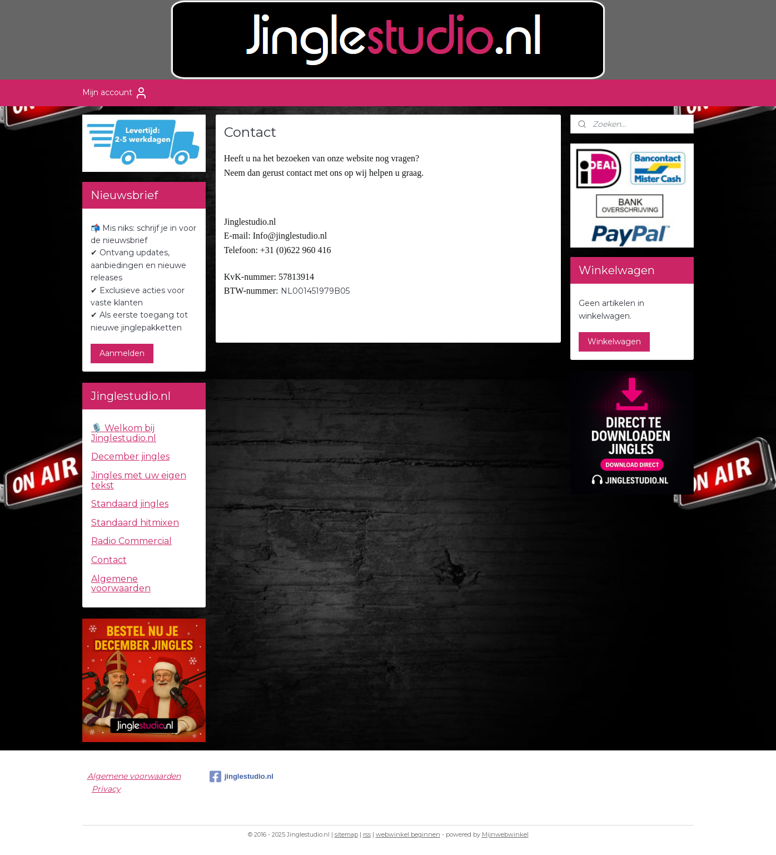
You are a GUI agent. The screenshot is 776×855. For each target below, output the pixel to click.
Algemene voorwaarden (121, 584)
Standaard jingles (129, 503)
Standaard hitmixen (135, 522)
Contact (109, 560)
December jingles (130, 456)
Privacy (106, 789)
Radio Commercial (131, 541)
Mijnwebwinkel (505, 834)
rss (367, 834)
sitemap (346, 834)
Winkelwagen (614, 342)
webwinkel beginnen (408, 834)
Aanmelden (122, 353)
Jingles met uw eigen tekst (138, 480)
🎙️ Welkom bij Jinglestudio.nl (123, 433)
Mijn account (115, 93)
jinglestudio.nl (241, 776)
